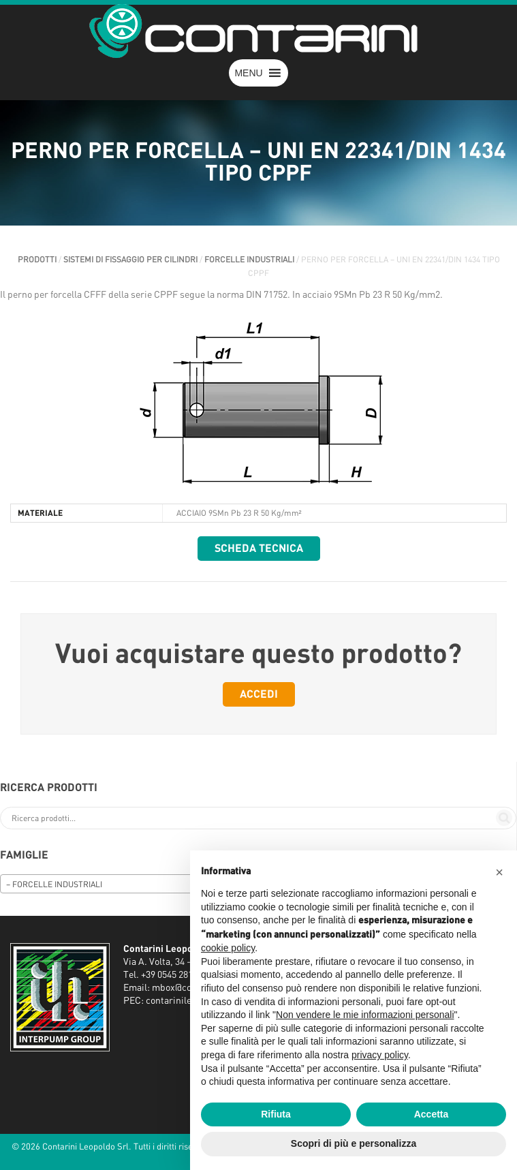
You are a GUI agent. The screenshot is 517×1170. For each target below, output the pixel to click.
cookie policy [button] (228, 947)
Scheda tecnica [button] (259, 548)
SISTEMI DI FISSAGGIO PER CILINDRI (130, 260)
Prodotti (37, 260)
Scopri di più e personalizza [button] (353, 1143)
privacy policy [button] (379, 1054)
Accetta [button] (431, 1114)
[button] (248, 73)
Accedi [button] (259, 694)
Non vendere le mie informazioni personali (365, 1014)
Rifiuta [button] (276, 1114)
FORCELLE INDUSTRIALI (249, 260)
